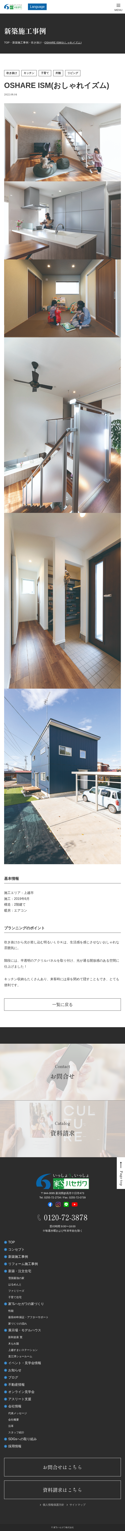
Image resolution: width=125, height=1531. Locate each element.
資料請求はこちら (62, 1489)
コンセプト (16, 1249)
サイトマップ (77, 1504)
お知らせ (14, 1370)
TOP (11, 1242)
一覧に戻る (62, 1004)
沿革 (11, 1426)
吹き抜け (11, 73)
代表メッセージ (17, 1413)
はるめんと (15, 1284)
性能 (11, 1310)
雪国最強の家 (16, 1278)
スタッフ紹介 (16, 1432)
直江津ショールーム (20, 1356)
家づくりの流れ (17, 1323)
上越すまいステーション (23, 1350)
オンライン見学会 (21, 1392)
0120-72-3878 (66, 1217)
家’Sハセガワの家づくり (26, 1304)
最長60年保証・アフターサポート (28, 1317)
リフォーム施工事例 (23, 1264)
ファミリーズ (16, 1290)
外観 (58, 73)
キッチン (29, 73)
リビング (72, 73)
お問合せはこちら (62, 1467)
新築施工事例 (18, 1256)
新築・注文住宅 (19, 1271)
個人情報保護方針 (53, 1504)
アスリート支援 (19, 1399)
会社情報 (14, 1406)
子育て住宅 (15, 1297)
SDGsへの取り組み (22, 1439)
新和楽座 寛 (15, 1337)
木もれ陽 (13, 1343)
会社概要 (13, 1419)
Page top (121, 1178)
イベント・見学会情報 (24, 1363)
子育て (45, 73)
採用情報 (14, 1446)
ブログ (13, 1377)
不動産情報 (16, 1384)
